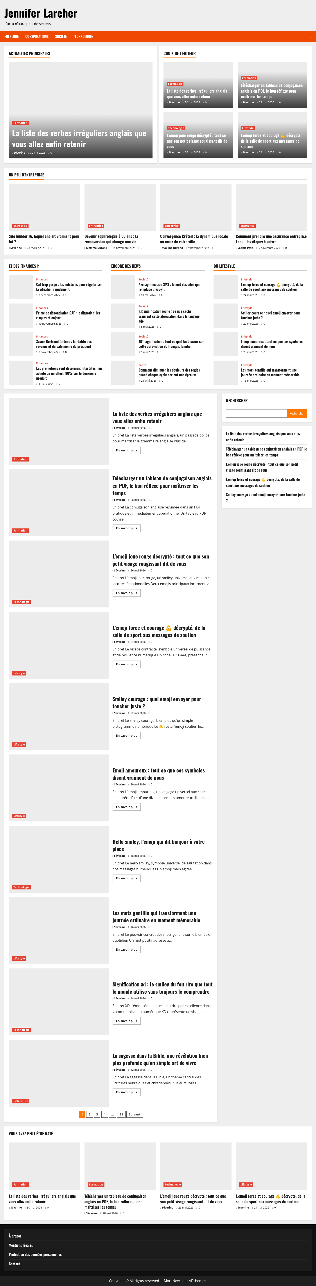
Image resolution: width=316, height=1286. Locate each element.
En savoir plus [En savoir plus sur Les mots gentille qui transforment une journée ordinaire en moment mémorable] (128, 950)
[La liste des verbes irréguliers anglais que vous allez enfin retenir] (81, 110)
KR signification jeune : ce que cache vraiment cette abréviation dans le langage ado (123, 316)
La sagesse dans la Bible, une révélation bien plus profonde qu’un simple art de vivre (59, 1073)
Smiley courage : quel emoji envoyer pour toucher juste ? (226, 316)
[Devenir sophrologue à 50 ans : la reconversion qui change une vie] (120, 208)
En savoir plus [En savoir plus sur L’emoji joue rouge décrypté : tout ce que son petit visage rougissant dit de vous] (128, 594)
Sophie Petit (245, 248)
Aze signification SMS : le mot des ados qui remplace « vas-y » (123, 287)
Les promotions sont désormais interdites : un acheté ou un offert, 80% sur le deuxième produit (21, 373)
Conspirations (37, 36)
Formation (20, 123)
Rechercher (237, 400)
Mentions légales (21, 1245)
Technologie (83, 36)
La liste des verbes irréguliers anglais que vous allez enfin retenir (79, 138)
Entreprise (20, 226)
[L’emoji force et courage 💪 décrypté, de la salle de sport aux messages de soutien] (271, 1166)
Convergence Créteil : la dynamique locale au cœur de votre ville (194, 238)
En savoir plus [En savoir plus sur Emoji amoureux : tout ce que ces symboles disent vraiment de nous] (128, 808)
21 (121, 1114)
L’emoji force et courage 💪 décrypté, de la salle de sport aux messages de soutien (271, 140)
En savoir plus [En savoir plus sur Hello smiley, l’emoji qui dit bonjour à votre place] (128, 879)
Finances (42, 279)
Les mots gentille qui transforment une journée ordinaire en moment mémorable (226, 373)
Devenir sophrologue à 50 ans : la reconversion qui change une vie (111, 238)
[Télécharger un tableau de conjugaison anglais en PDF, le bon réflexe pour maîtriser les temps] (120, 1166)
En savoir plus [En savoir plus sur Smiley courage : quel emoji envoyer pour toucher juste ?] (128, 736)
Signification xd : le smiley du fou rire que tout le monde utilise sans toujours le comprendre (59, 1001)
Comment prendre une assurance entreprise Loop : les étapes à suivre (271, 238)
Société (61, 36)
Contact (14, 1263)
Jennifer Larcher (40, 12)
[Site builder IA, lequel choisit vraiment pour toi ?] (44, 208)
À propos (15, 1236)
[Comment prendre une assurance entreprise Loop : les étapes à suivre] (271, 208)
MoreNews (172, 1280)
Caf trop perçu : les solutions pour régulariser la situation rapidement (21, 287)
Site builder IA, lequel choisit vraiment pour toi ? (44, 238)
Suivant (134, 1114)
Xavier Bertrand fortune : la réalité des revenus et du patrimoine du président (21, 344)
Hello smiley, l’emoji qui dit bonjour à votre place (59, 859)
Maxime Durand (96, 248)
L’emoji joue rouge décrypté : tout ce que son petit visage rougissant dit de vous (197, 140)
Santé (142, 365)
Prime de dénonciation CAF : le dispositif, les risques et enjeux (21, 316)
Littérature (20, 1101)
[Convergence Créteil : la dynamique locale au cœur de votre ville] (196, 208)
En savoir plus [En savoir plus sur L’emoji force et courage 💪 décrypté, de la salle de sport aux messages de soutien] (128, 665)
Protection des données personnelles (35, 1254)
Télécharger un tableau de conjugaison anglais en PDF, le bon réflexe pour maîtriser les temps (272, 90)
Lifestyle (248, 128)
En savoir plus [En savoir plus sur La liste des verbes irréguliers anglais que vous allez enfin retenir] (128, 451)
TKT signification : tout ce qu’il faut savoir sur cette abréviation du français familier (123, 344)
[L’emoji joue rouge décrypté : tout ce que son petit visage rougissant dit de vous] (196, 1166)
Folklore (11, 36)
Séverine (19, 152)
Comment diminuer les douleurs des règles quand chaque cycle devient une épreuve (123, 373)
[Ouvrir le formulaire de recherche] (311, 36)
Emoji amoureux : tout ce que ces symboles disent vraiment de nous (226, 344)
